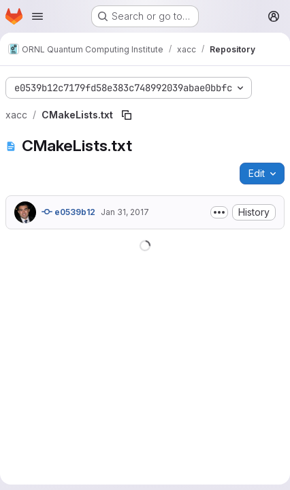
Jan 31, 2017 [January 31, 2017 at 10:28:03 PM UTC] (125, 212)
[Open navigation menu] (37, 16)
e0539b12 (68, 211)
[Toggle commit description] (219, 212)
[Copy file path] (127, 115)
